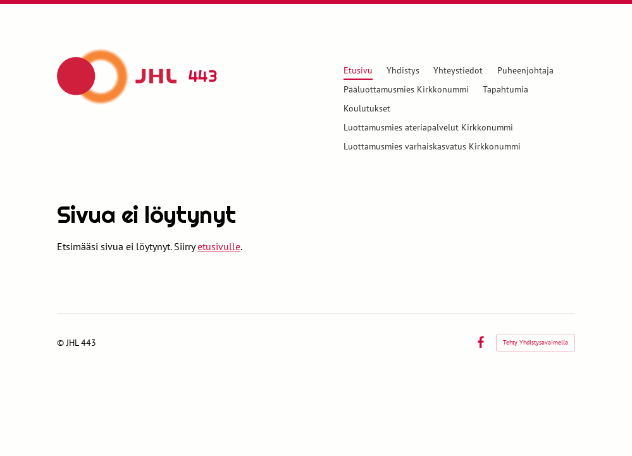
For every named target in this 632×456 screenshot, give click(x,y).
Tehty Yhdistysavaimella (535, 342)
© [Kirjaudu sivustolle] (61, 342)
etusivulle (218, 246)
